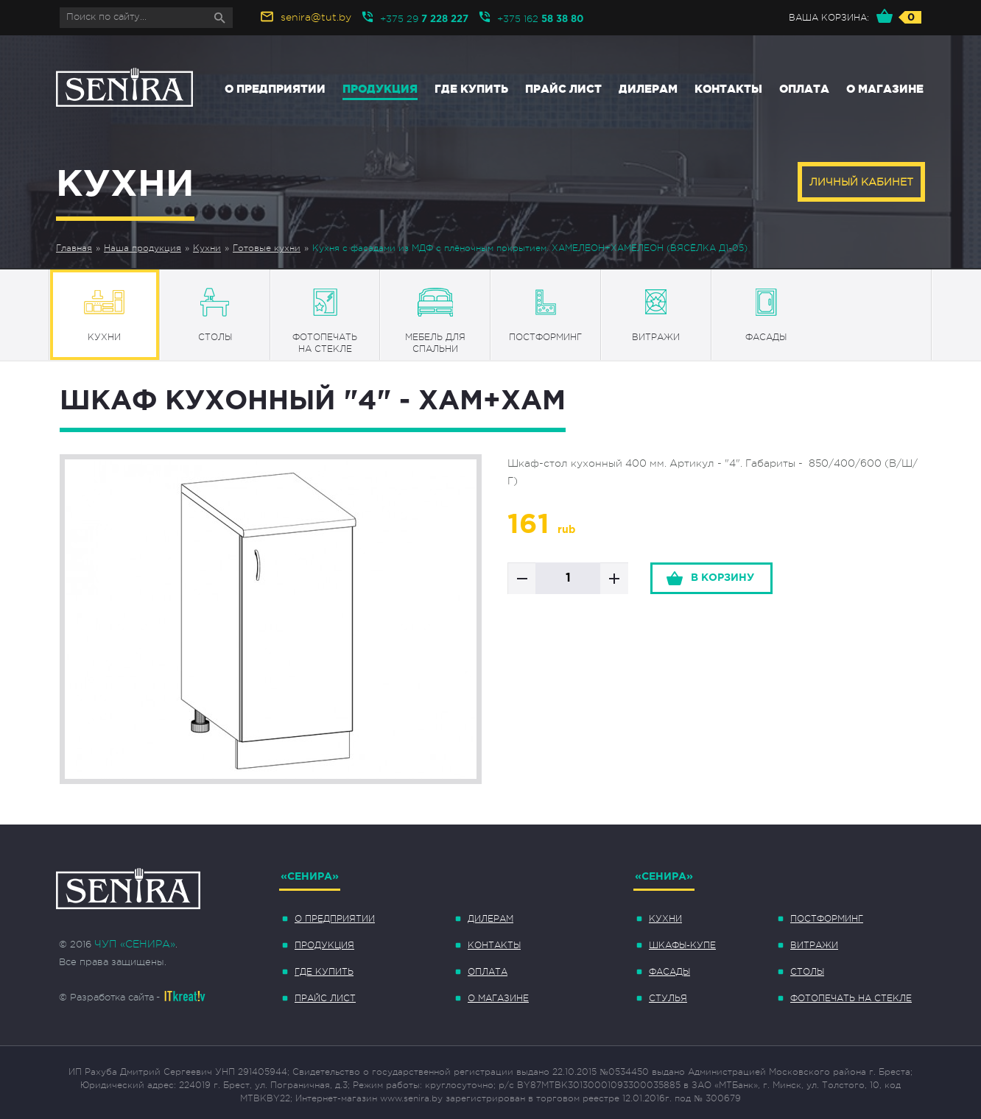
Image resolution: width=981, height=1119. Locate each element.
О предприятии (275, 88)
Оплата (804, 88)
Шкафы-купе (682, 945)
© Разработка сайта (106, 997)
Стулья (668, 998)
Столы (807, 972)
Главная (74, 248)
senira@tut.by (316, 17)
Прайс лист (563, 88)
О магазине (885, 88)
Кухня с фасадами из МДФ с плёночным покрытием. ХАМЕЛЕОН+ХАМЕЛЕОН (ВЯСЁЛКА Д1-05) (530, 248)
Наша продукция (142, 248)
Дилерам (648, 88)
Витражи (814, 945)
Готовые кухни (266, 248)
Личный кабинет (861, 182)
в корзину (722, 577)
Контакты (728, 88)
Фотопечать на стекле (851, 998)
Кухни (207, 248)
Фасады (669, 972)
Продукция (380, 88)
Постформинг (826, 919)
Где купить (471, 88)
